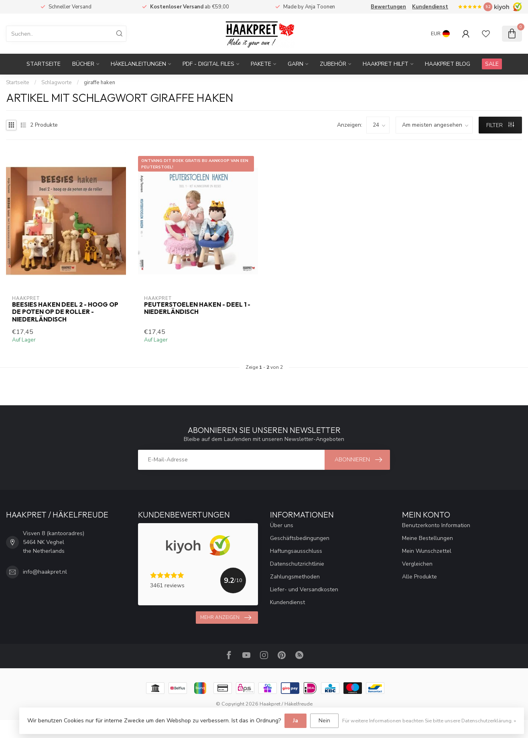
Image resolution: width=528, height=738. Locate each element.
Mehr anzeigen (225, 618)
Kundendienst (430, 6)
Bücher (83, 64)
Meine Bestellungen (427, 538)
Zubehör (333, 64)
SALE (492, 64)
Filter (500, 125)
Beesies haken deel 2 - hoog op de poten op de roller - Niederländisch (65, 312)
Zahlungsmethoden (295, 576)
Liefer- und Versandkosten (304, 589)
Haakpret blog (447, 64)
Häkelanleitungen (138, 64)
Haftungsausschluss (296, 551)
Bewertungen (388, 6)
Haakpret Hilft (385, 64)
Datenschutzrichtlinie (297, 564)
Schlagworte (56, 82)
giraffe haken (99, 82)
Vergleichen (417, 564)
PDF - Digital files (208, 64)
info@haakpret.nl (45, 572)
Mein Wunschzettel (426, 551)
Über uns (281, 525)
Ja (295, 720)
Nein (324, 720)
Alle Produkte (419, 576)
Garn (295, 64)
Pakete (261, 64)
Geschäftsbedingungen (299, 538)
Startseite (43, 64)
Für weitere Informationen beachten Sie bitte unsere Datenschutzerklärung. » (429, 720)
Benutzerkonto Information (436, 525)
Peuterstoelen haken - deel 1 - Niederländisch (197, 308)
